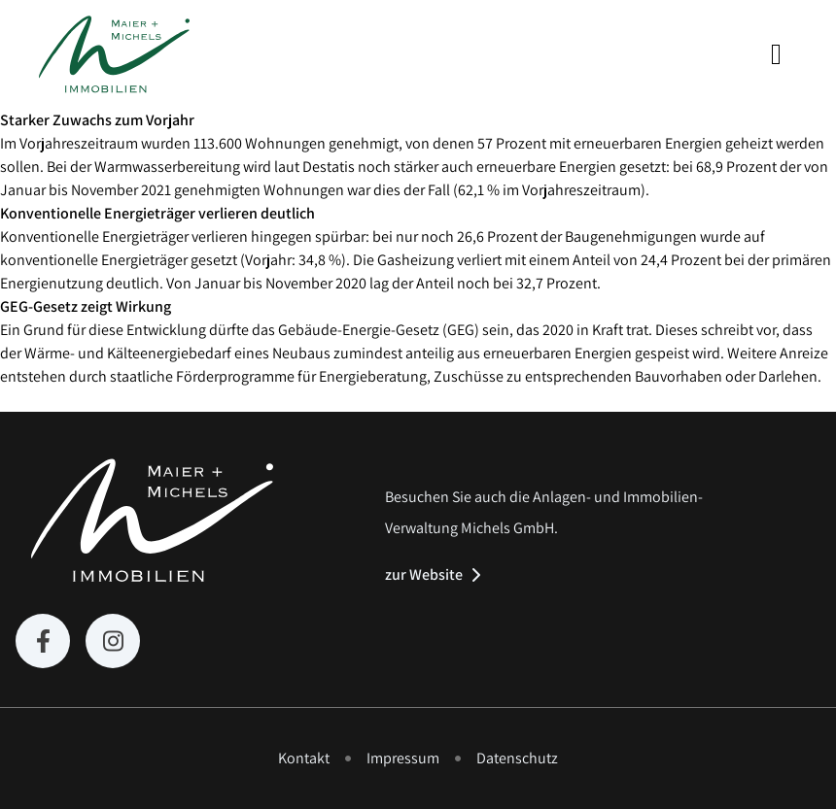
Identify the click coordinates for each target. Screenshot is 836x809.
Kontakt (304, 758)
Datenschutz (517, 758)
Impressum (402, 758)
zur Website (424, 575)
